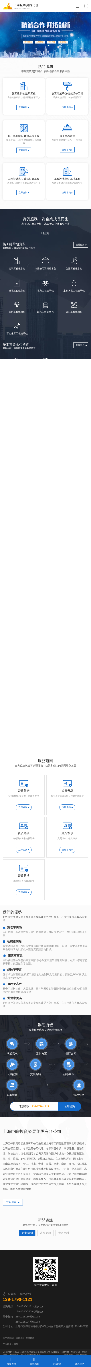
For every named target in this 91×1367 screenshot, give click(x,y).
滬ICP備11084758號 (31, 1339)
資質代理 (20, 1322)
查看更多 (80, 245)
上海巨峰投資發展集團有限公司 (35, 1336)
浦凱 (16, 1328)
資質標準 (30, 1322)
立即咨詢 (23, 107)
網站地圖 (13, 1339)
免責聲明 (75, 1336)
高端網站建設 (81, 1339)
